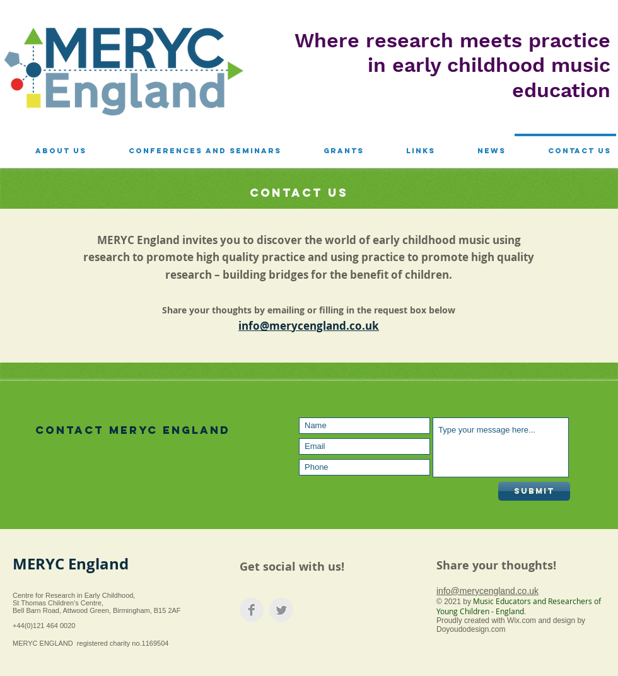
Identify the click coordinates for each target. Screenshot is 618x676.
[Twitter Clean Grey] (281, 610)
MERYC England (71, 563)
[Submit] (534, 491)
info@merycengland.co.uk (487, 591)
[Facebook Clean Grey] (252, 610)
